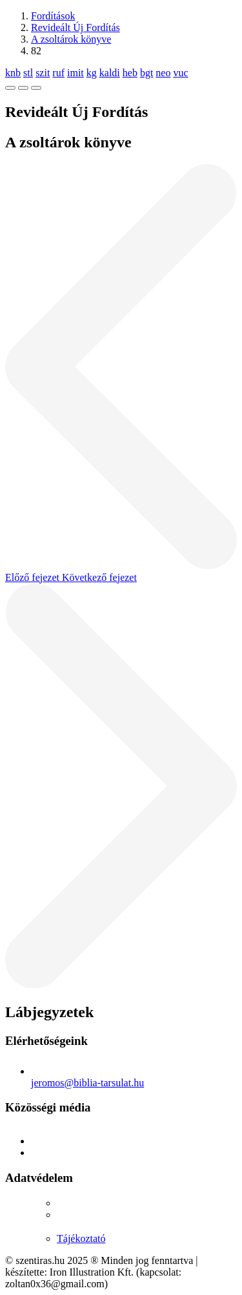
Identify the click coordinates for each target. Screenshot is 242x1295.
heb (130, 72)
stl (28, 72)
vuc (180, 72)
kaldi (109, 72)
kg (91, 72)
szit (42, 72)
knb (13, 72)
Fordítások (53, 15)
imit (75, 72)
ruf (58, 72)
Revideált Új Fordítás (75, 27)
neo (163, 72)
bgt (146, 72)
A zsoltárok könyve (71, 39)
